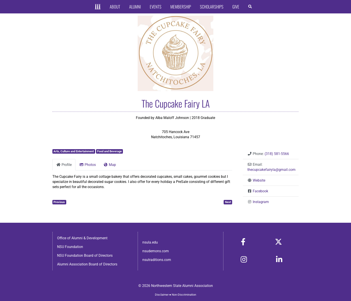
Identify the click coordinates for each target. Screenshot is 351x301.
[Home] (98, 7)
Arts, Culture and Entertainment (74, 151)
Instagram (261, 202)
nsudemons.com (155, 251)
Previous (59, 202)
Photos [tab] (87, 165)
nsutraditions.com (156, 260)
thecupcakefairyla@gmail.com (271, 169)
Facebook (260, 191)
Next (228, 202)
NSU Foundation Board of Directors (85, 255)
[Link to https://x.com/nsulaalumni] (278, 241)
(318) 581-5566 (277, 154)
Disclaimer (162, 294)
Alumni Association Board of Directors (87, 264)
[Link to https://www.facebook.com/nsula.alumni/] (243, 241)
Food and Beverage (109, 151)
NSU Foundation (70, 247)
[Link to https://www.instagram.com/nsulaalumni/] (244, 259)
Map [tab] (109, 165)
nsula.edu (150, 242)
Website (259, 180)
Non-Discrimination (184, 294)
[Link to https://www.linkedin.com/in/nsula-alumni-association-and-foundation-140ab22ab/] (279, 259)
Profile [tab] (64, 165)
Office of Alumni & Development (82, 238)
